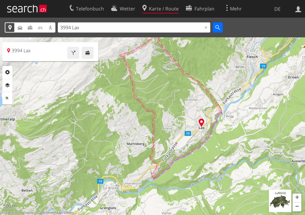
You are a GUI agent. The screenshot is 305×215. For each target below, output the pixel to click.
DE (277, 9)
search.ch (11, 213)
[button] (296, 198)
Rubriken (7, 72)
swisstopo (28, 213)
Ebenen (7, 85)
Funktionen (7, 98)
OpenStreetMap (50, 213)
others (69, 213)
